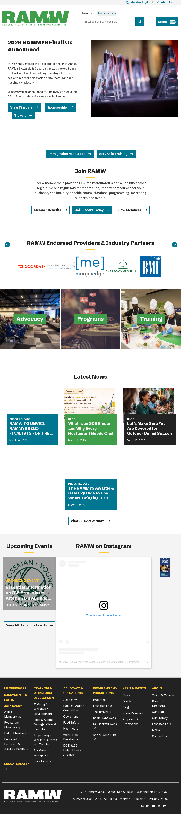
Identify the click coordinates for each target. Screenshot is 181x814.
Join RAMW (13, 706)
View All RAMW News (87, 521)
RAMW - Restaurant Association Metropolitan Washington (92, 661)
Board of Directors (158, 703)
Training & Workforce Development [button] (45, 693)
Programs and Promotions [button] (105, 691)
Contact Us (165, 2)
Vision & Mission (163, 695)
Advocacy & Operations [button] (73, 691)
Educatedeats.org (19, 764)
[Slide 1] (16, 123)
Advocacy (70, 700)
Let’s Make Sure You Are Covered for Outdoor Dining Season (149, 428)
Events (127, 701)
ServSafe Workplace (41, 753)
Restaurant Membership (12, 725)
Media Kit (158, 730)
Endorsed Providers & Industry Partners (16, 744)
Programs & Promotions (130, 722)
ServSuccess (42, 761)
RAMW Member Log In (15, 697)
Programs (99, 700)
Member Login (137, 2)
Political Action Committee (73, 708)
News (126, 695)
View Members (129, 210)
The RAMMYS (102, 712)
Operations (70, 716)
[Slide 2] (23, 123)
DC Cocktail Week (105, 724)
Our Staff (158, 712)
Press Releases (132, 713)
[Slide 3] (29, 123)
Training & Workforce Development (43, 709)
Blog (125, 707)
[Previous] (7, 245)
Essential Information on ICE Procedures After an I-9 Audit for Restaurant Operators (28, 593)
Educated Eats (102, 706)
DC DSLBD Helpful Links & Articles (73, 750)
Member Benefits (47, 210)
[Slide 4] (35, 123)
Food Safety (71, 722)
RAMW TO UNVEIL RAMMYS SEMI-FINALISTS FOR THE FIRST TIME (29, 428)
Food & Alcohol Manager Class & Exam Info (45, 724)
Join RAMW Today (89, 210)
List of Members (15, 733)
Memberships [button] (15, 688)
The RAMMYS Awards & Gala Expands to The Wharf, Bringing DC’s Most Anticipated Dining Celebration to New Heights (91, 493)
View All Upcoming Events (26, 625)
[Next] (174, 245)
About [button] (157, 688)
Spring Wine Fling (104, 735)
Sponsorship (57, 107)
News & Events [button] (134, 688)
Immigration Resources (66, 154)
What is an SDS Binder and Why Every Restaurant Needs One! (90, 428)
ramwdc (135, 661)
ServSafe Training (113, 154)
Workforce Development (72, 737)
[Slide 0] (10, 123)
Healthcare (70, 728)
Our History (160, 718)
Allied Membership (12, 714)
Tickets (20, 115)
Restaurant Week (104, 718)
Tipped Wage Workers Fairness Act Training (45, 739)
